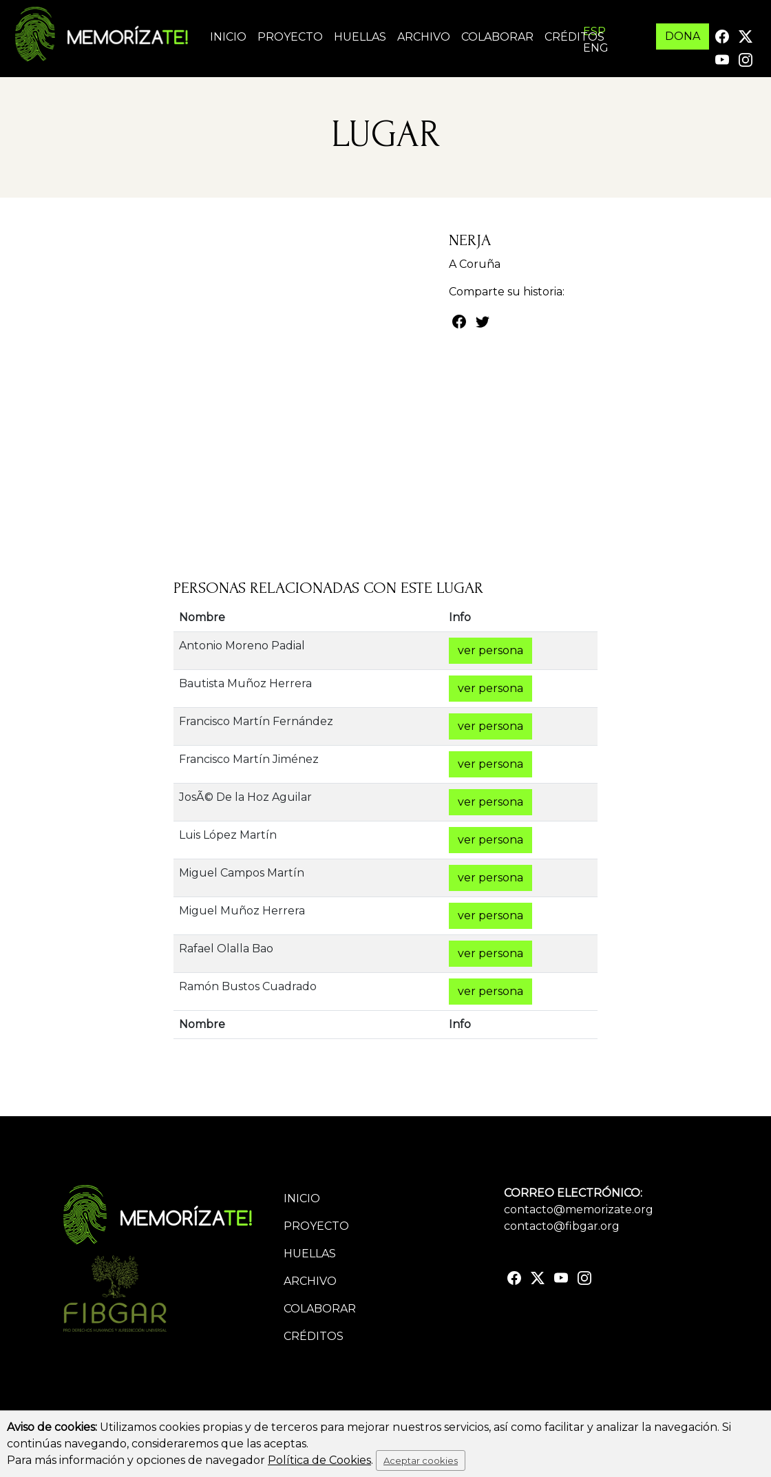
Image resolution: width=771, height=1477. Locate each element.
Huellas (360, 36)
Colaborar (497, 36)
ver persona (490, 650)
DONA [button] (682, 36)
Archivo (423, 36)
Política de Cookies (319, 1460)
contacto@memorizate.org (578, 1209)
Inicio (228, 36)
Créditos (574, 36)
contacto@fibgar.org (562, 1226)
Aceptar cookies (420, 1460)
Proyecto (290, 36)
